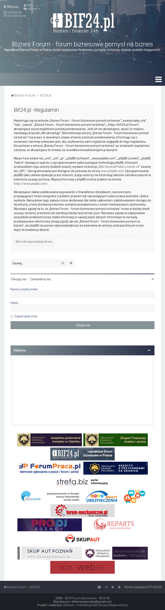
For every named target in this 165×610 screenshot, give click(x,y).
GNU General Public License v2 (119, 166)
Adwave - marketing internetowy (85, 605)
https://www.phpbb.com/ (31, 183)
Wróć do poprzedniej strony (33, 241)
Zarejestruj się (40, 279)
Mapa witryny (119, 605)
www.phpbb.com (112, 171)
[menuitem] (28, 5)
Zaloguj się (18, 279)
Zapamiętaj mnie (25, 316)
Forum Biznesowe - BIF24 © (91, 598)
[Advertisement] (82, 391)
